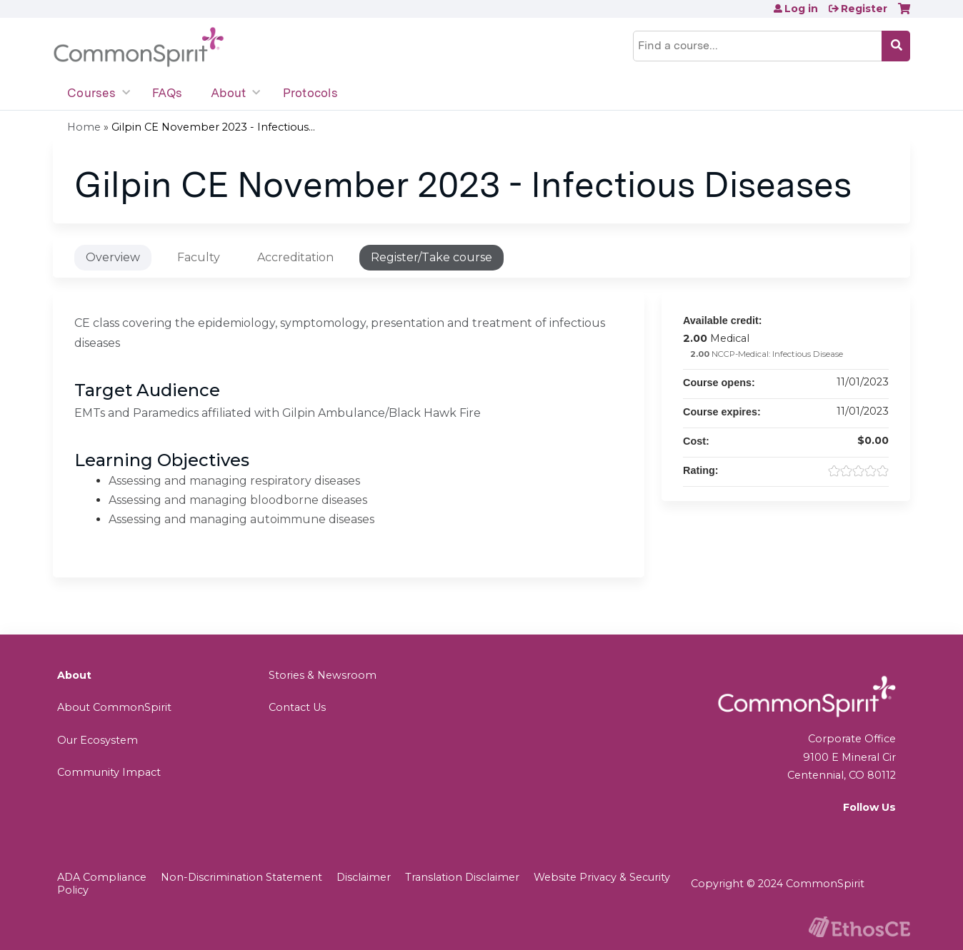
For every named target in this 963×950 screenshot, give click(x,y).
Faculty (198, 257)
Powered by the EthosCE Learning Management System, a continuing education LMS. (859, 926)
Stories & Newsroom (322, 675)
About (228, 93)
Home (84, 127)
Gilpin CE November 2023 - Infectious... (213, 127)
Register (864, 9)
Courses (91, 93)
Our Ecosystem (97, 740)
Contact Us (297, 707)
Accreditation (295, 257)
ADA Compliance (101, 877)
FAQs (167, 93)
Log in (801, 9)
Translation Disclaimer (462, 877)
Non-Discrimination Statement (241, 877)
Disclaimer (363, 877)
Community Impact (109, 772)
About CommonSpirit (114, 707)
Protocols (310, 93)
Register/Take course (431, 257)
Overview (113, 257)
